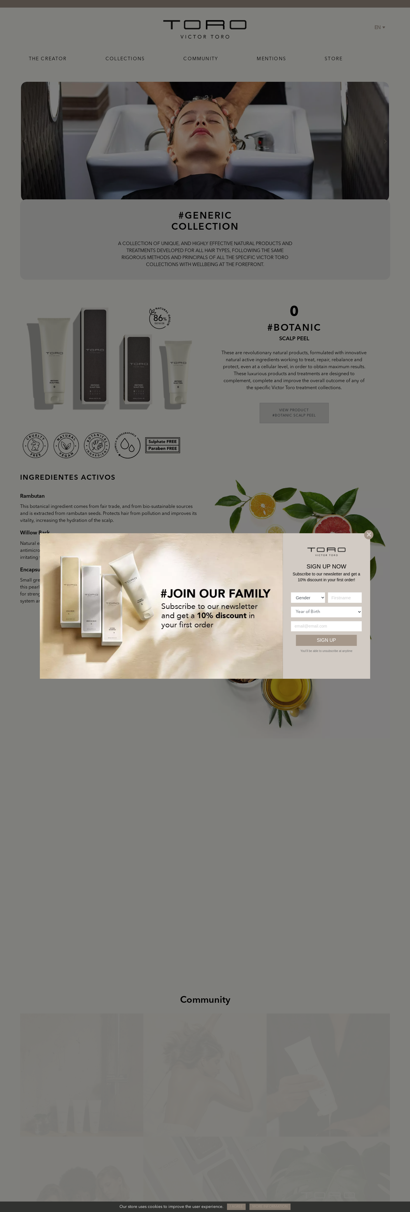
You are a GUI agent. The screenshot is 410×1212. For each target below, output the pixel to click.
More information (270, 1207)
